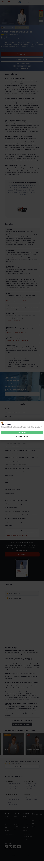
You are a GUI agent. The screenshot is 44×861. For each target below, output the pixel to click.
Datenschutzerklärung (14, 428)
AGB (23, 428)
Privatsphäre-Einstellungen (22, 436)
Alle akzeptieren (22, 432)
